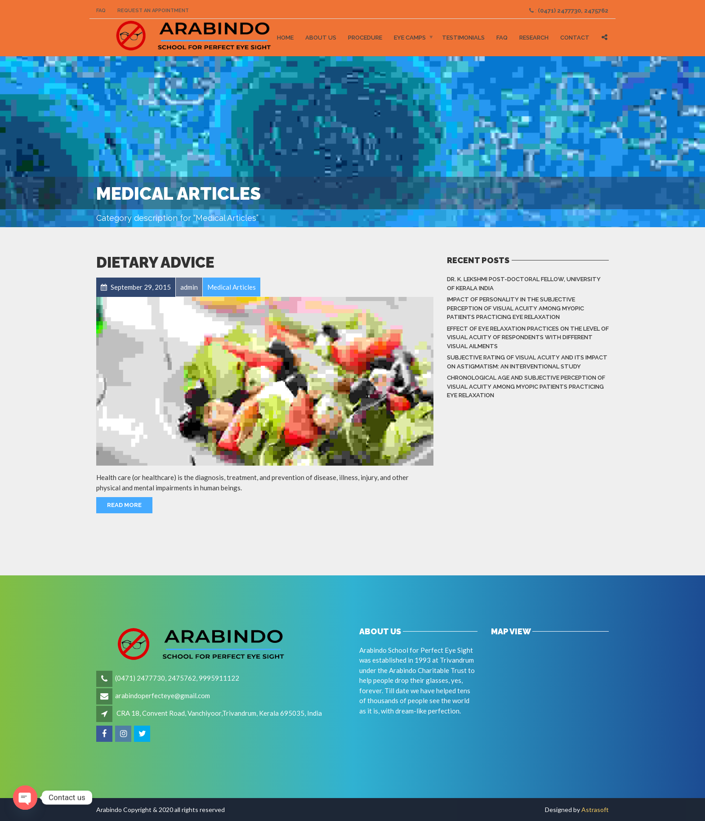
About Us (320, 37)
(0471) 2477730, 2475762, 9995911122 (177, 678)
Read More (124, 505)
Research (534, 37)
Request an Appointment (153, 10)
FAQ (101, 10)
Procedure (365, 37)
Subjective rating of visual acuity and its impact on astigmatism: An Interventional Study (527, 362)
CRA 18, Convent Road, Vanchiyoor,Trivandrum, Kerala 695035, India (219, 713)
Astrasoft (595, 809)
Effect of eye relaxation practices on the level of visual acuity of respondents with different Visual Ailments (528, 337)
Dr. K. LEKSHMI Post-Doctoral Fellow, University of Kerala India (524, 284)
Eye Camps (410, 37)
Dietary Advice (155, 262)
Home (285, 37)
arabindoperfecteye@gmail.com (162, 695)
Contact (574, 37)
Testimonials (463, 37)
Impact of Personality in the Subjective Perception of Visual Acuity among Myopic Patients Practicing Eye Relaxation (515, 308)
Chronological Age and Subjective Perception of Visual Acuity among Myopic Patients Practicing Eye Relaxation (526, 386)
